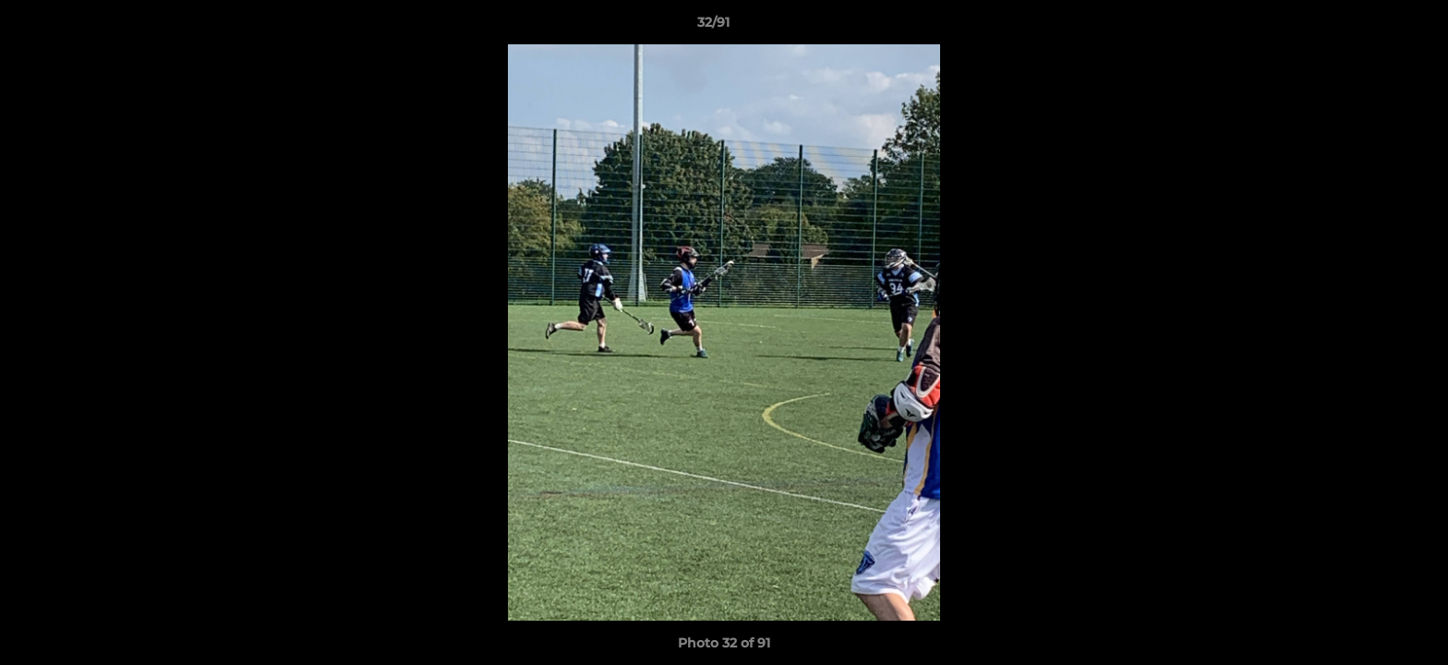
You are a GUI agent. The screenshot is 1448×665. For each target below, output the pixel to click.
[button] (1370, 26)
